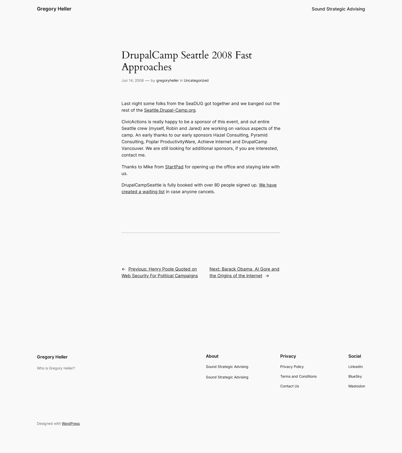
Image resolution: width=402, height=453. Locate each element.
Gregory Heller (54, 9)
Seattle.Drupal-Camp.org (169, 110)
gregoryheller (167, 80)
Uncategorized (196, 80)
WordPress (71, 423)
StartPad (174, 166)
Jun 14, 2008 (133, 80)
